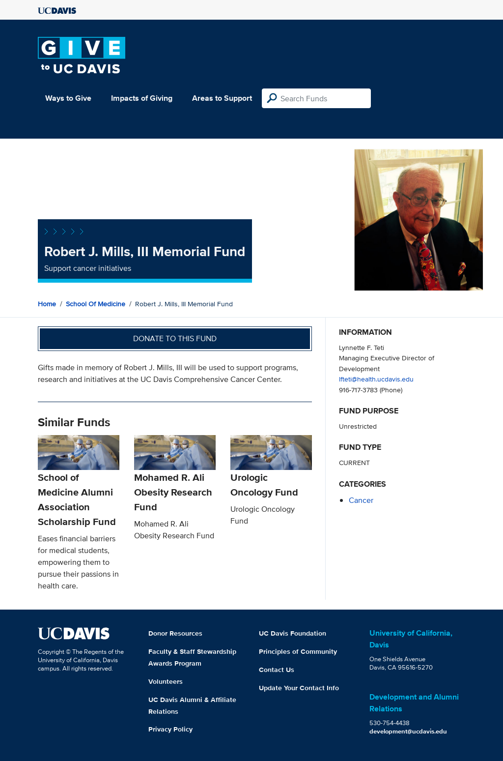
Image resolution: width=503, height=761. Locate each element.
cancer (361, 500)
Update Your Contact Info (299, 688)
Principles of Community (298, 651)
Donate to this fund (175, 338)
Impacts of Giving (141, 98)
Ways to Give (68, 98)
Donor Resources (175, 633)
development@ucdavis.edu (408, 731)
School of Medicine (95, 304)
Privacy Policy (170, 729)
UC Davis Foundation (292, 633)
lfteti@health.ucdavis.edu (376, 379)
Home (47, 304)
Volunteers (165, 681)
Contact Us (276, 669)
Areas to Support (222, 98)
